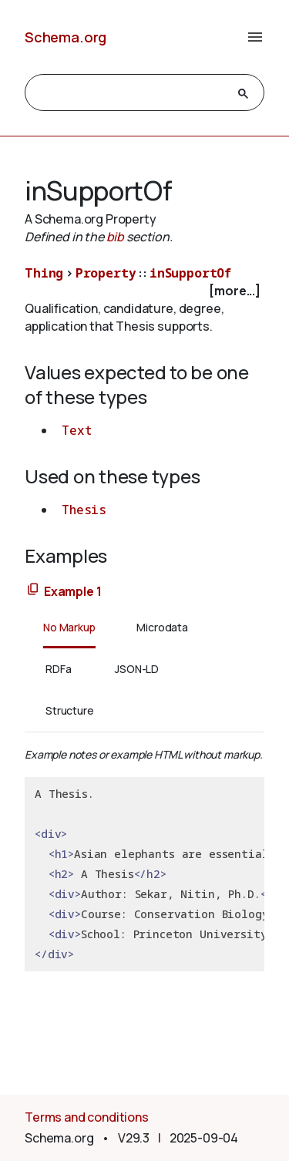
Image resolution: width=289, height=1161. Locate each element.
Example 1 (73, 591)
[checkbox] (144, 291)
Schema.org (65, 37)
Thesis (84, 509)
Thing (44, 272)
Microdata (162, 627)
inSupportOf (190, 272)
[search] (130, 93)
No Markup (69, 627)
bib (115, 236)
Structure (69, 710)
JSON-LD (137, 668)
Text (76, 430)
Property (106, 272)
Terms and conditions (87, 1117)
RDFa (58, 668)
